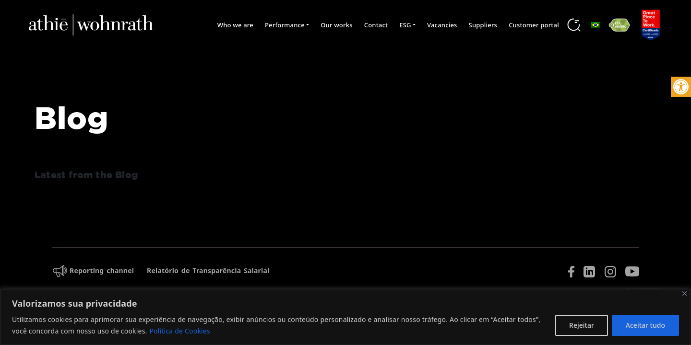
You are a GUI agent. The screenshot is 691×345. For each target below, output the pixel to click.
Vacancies (442, 25)
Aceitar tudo (645, 325)
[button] (681, 87)
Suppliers (483, 25)
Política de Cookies (179, 330)
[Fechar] (684, 293)
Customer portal (534, 25)
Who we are (235, 25)
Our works (337, 25)
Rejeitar (581, 325)
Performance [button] (285, 25)
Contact (376, 25)
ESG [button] (405, 25)
